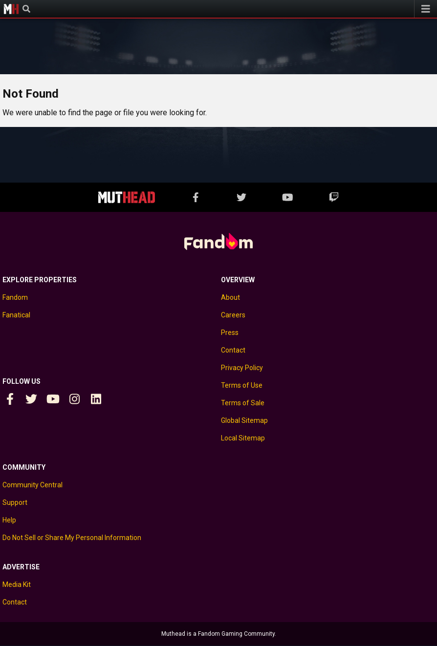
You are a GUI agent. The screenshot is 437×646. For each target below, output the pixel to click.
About (230, 297)
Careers (233, 315)
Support (14, 502)
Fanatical (16, 315)
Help (9, 520)
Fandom (15, 297)
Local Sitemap (243, 438)
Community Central (32, 485)
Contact (233, 350)
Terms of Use (241, 385)
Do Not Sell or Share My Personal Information (71, 538)
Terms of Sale (242, 403)
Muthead (11, 9)
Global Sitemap (244, 420)
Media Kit (16, 584)
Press (230, 332)
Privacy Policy (242, 368)
